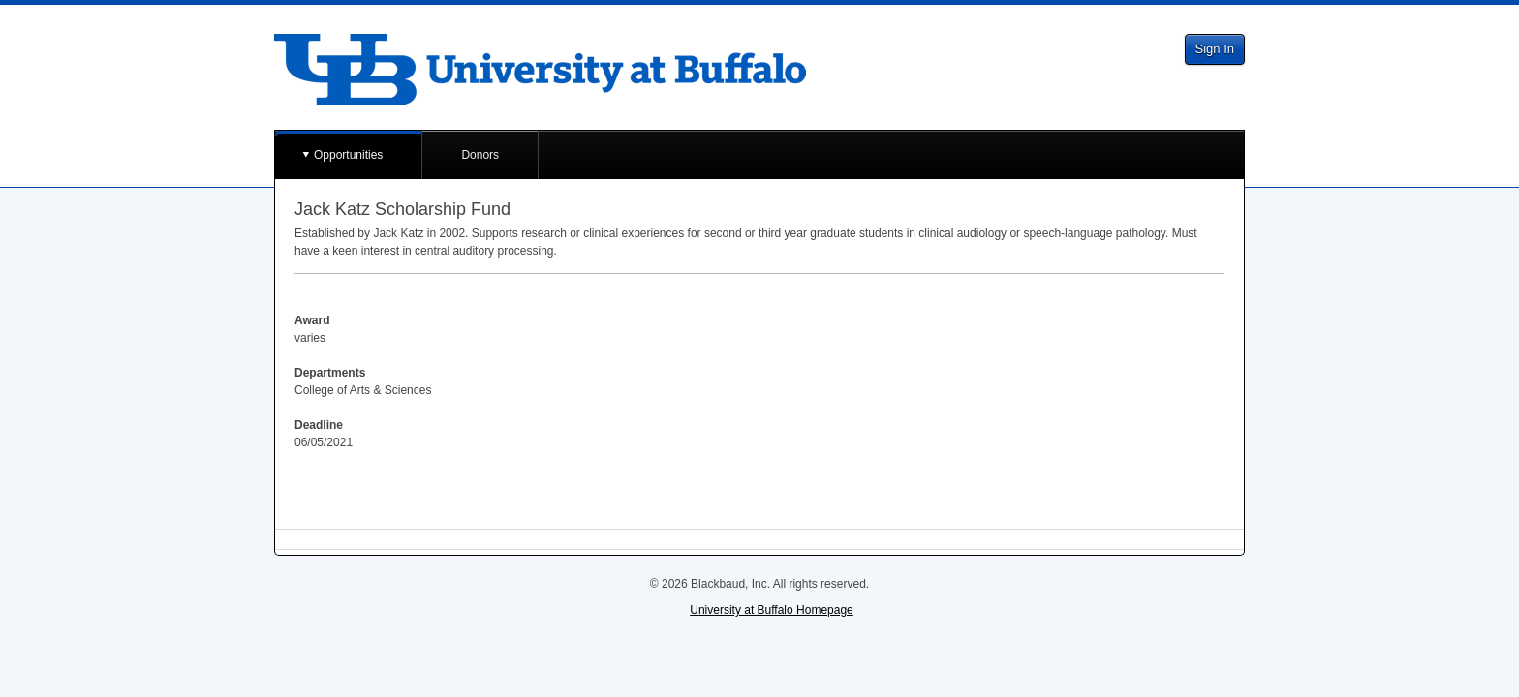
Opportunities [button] (348, 155)
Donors (480, 155)
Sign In (1214, 49)
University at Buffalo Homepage (771, 610)
